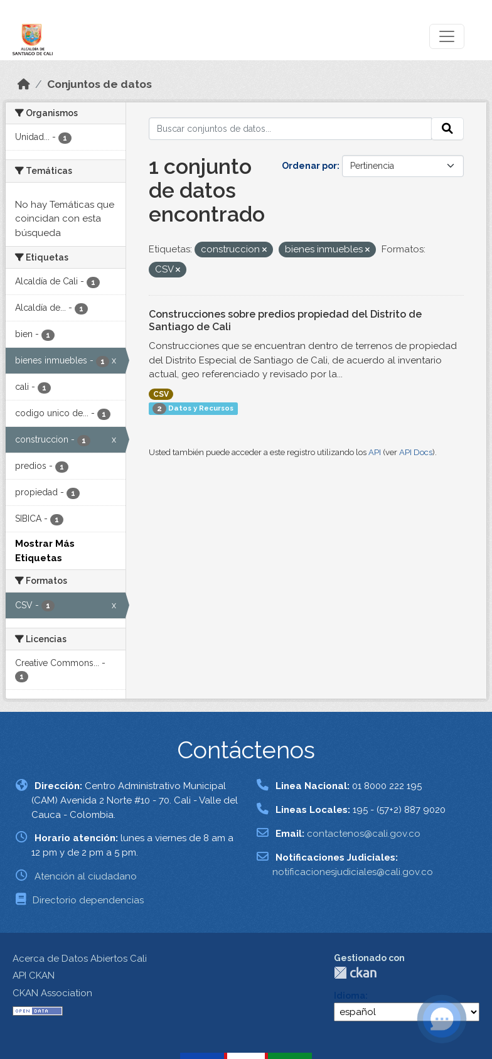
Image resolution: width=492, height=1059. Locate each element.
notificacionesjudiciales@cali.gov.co (352, 872)
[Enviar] (447, 128)
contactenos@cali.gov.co (363, 833)
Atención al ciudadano (86, 876)
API (374, 452)
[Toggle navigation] (446, 36)
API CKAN (34, 975)
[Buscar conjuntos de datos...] (290, 128)
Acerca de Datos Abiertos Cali (80, 958)
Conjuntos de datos (99, 84)
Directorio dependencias (88, 900)
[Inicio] (24, 84)
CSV (161, 394)
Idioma (349, 996)
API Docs (415, 452)
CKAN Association (52, 993)
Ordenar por (309, 166)
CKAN (355, 972)
